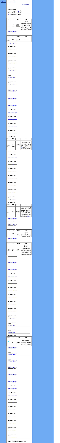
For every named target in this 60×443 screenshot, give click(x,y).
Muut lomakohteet (3, 2)
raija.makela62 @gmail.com (18, 212)
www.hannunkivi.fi (29, 216)
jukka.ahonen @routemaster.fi (18, 40)
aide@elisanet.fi (18, 145)
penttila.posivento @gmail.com (18, 26)
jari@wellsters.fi (18, 250)
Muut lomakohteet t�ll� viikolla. (12, 43)
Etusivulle (3, 1)
